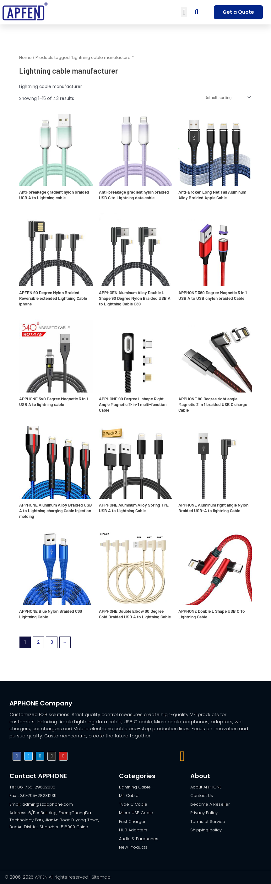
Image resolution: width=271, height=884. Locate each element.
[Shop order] (227, 97)
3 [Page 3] (52, 642)
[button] (184, 12)
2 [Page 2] (38, 642)
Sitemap (101, 877)
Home (25, 57)
